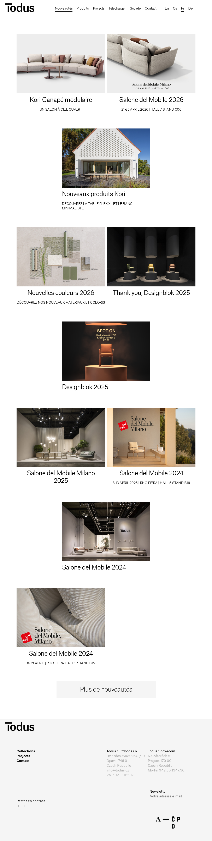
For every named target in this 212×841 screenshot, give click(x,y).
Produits (83, 8)
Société (138, 8)
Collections (26, 751)
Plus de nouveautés (106, 690)
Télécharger (119, 8)
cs (54, 20)
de (71, 20)
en (45, 20)
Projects (100, 8)
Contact (154, 8)
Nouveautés (63, 8)
